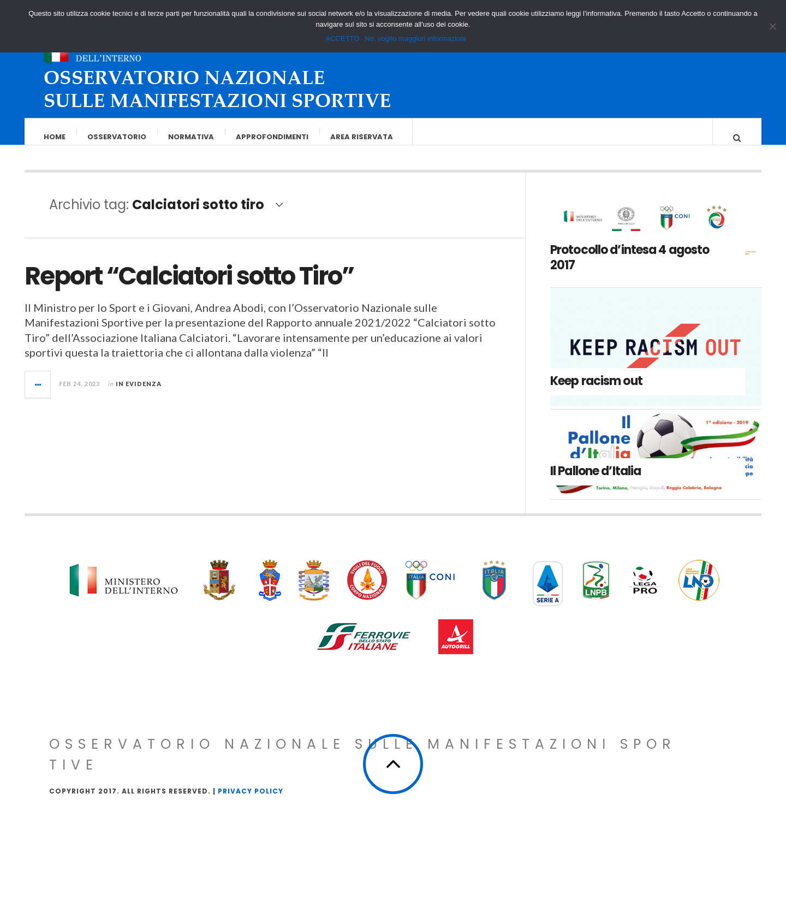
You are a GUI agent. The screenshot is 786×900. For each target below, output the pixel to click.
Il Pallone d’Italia (595, 481)
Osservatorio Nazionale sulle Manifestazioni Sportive (362, 765)
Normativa (192, 137)
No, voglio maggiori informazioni (415, 38)
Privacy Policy (250, 802)
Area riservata (362, 137)
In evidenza (139, 394)
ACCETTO (343, 38)
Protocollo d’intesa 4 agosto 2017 (629, 268)
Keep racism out (596, 391)
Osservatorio (117, 137)
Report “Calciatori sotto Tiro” (189, 287)
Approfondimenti (272, 137)
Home (55, 137)
